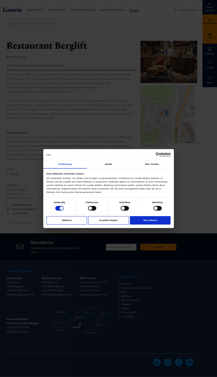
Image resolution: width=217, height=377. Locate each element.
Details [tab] (108, 164)
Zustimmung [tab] (65, 164)
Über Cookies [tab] (152, 164)
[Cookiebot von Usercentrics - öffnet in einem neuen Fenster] (158, 154)
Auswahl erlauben (108, 220)
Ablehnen (67, 220)
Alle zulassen (150, 220)
